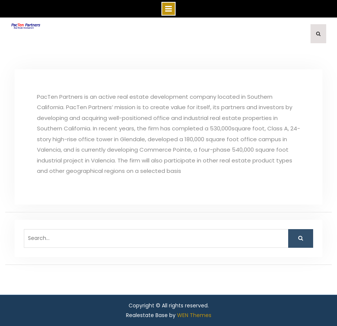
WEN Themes (194, 315)
